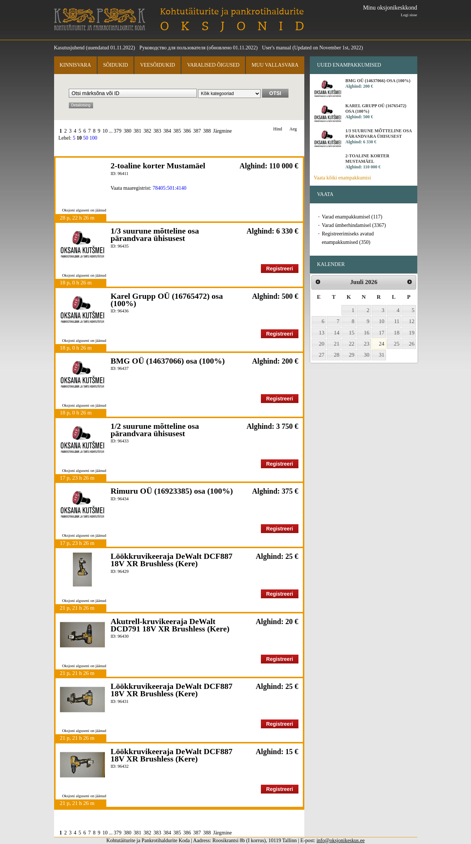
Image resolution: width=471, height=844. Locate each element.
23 (366, 344)
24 (382, 344)
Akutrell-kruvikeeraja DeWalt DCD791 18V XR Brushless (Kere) (170, 625)
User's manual (276, 47)
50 (85, 138)
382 (147, 131)
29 (351, 355)
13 (322, 333)
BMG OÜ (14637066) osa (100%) (168, 360)
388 (207, 131)
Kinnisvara (75, 65)
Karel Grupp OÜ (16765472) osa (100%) (167, 299)
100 (93, 138)
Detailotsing (81, 105)
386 (187, 131)
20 (322, 344)
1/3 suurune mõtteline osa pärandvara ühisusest (155, 234)
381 (137, 131)
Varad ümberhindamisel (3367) (354, 225)
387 (197, 131)
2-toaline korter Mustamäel (158, 165)
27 (322, 355)
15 (351, 333)
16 (366, 333)
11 (397, 321)
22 (351, 344)
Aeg (293, 129)
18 (396, 333)
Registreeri (279, 269)
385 (177, 131)
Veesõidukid (157, 65)
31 (382, 355)
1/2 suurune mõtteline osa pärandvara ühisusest (155, 429)
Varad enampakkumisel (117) (352, 217)
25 (396, 344)
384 (167, 131)
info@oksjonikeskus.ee (340, 840)
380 (127, 131)
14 (336, 333)
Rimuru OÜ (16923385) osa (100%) (172, 490)
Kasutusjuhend (69, 47)
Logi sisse (409, 15)
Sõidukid (115, 65)
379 (117, 131)
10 (105, 131)
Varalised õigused (213, 65)
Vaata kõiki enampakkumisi (342, 178)
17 (382, 333)
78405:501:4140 (170, 188)
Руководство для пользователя (172, 47)
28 (336, 355)
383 (157, 131)
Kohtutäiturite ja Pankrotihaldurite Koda (99, 19)
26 (411, 344)
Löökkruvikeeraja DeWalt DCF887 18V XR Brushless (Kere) (172, 559)
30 (366, 355)
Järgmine (222, 131)
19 (411, 333)
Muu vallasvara (275, 65)
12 (411, 321)
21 (336, 344)
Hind (277, 129)
